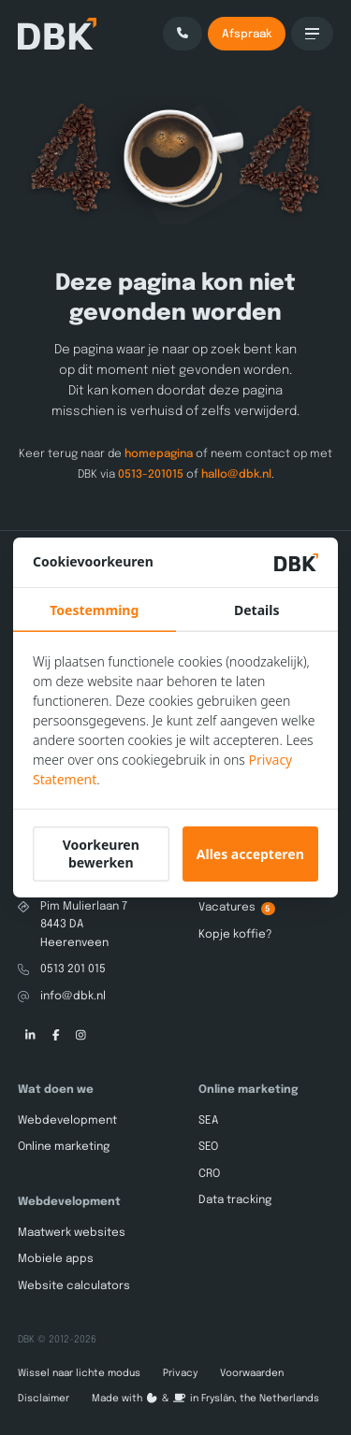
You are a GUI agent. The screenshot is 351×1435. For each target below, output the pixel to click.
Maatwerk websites (71, 1233)
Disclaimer (43, 1398)
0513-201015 (150, 474)
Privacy (180, 1373)
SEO (208, 1147)
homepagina (158, 454)
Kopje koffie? (235, 934)
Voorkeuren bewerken (101, 853)
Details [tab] (256, 610)
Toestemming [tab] (94, 610)
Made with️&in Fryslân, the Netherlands (206, 1398)
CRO (209, 1174)
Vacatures (236, 908)
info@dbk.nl (73, 995)
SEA (208, 1120)
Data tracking (234, 1200)
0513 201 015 (73, 969)
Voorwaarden (252, 1373)
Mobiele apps (56, 1259)
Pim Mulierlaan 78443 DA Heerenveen (83, 925)
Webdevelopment (67, 1120)
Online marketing (64, 1147)
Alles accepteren (250, 854)
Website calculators (74, 1285)
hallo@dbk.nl (236, 474)
